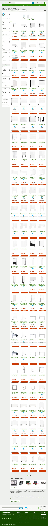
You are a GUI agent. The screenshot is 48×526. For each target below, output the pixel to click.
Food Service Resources (28, 517)
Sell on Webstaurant (35, 518)
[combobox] (23, 3)
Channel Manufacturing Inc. (36, 497)
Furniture (35, 5)
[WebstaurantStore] (8, 512)
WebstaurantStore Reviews (28, 518)
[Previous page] (26, 475)
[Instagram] (2, 518)
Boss (32, 497)
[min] (4, 64)
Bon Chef (30, 497)
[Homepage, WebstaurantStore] (7, 2)
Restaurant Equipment (5, 5)
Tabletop (26, 5)
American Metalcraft (24, 497)
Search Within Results (5, 104)
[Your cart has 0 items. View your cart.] (45, 3)
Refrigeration (11, 5)
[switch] (45, 10)
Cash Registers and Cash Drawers (43, 487)
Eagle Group (40, 497)
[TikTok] (8, 518)
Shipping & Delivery (43, 518)
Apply (6, 65)
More (45, 5)
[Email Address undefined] (23, 36)
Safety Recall (26, 519)
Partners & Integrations (20, 518)
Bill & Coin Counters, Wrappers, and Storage (35, 487)
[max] (8, 64)
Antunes (28, 497)
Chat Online (42, 517)
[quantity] (11, 39)
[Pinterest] (10, 518)
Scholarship (34, 517)
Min (2, 63)
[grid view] (12, 10)
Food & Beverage (21, 5)
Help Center (43, 514)
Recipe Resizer (19, 517)
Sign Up (21, 508)
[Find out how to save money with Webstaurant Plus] (23, 32)
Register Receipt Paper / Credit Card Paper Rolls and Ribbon (14, 487)
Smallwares (16, 5)
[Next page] (30, 475)
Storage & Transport (40, 5)
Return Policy (35, 519)
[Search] (8, 105)
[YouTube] (4, 518)
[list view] (14, 10)
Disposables (30, 5)
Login (21, 35)
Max (6, 63)
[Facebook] (6, 518)
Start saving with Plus (30, 508)
